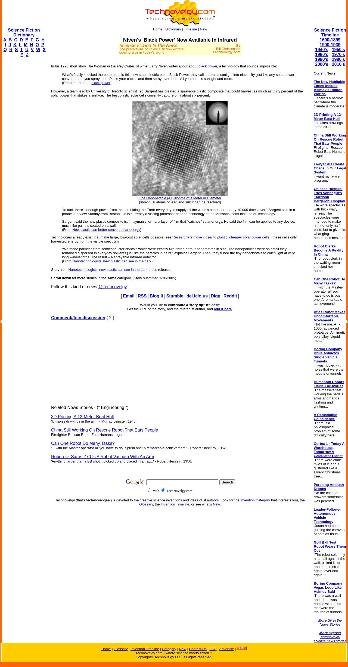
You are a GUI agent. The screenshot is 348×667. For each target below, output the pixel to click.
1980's (321, 59)
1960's (321, 54)
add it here (223, 309)
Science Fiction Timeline (330, 32)
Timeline (190, 29)
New (203, 29)
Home (158, 29)
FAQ (212, 649)
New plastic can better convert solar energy (106, 230)
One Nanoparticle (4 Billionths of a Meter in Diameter (180, 198)
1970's (338, 54)
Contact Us (197, 649)
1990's (338, 59)
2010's (338, 64)
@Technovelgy (112, 286)
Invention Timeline (175, 504)
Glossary (146, 504)
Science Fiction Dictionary (24, 32)
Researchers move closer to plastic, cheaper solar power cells (220, 237)
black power (207, 66)
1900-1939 (330, 44)
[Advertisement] (23, 143)
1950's (338, 49)
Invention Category (255, 500)
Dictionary (173, 29)
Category (169, 649)
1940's (321, 49)
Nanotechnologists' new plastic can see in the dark (111, 261)
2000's (321, 64)
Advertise (226, 649)
